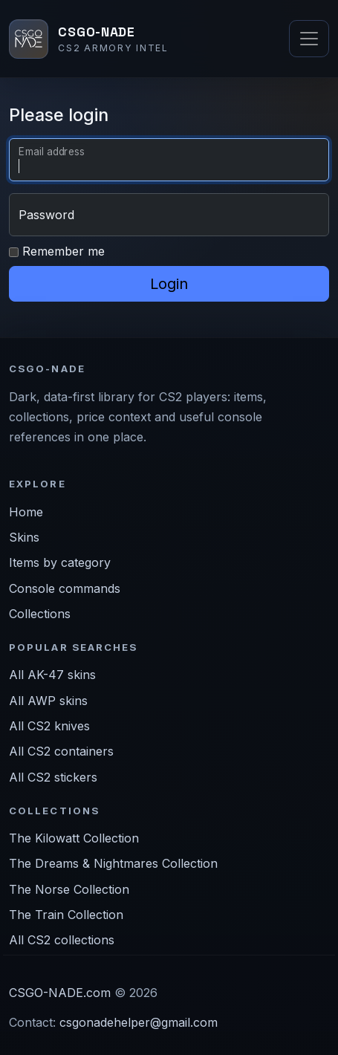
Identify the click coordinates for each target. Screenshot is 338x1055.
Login (169, 284)
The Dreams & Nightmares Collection (113, 863)
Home (26, 511)
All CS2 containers (61, 751)
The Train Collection (66, 914)
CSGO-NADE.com (60, 992)
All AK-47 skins (52, 674)
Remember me (57, 251)
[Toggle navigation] (309, 38)
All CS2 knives (49, 725)
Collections (40, 613)
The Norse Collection (69, 889)
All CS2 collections (61, 939)
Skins (24, 537)
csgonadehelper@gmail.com (138, 1022)
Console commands (64, 588)
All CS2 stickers (53, 777)
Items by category (60, 562)
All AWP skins (48, 700)
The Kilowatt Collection (74, 838)
